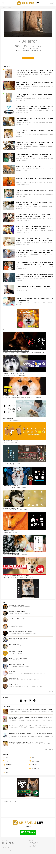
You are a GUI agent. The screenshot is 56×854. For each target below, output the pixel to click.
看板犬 (6, 773)
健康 (5, 769)
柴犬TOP (4, 7)
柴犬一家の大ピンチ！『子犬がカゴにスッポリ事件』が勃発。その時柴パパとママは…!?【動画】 (34, 203)
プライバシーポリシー (33, 845)
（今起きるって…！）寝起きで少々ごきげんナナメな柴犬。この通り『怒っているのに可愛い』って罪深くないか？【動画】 (34, 239)
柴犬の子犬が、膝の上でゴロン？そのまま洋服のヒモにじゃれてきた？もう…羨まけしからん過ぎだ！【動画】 (34, 227)
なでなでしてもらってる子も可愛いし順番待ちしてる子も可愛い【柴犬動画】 (34, 131)
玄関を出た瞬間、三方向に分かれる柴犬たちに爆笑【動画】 (34, 287)
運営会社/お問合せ (33, 847)
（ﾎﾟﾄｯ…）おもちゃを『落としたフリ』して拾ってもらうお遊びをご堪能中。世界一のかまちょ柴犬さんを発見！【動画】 (34, 251)
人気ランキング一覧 (49, 749)
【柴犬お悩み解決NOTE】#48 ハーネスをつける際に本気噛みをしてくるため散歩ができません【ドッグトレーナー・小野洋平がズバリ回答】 (34, 264)
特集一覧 (51, 692)
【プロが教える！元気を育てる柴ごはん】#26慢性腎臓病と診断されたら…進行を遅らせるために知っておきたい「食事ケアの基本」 (34, 276)
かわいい (6, 758)
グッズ (6, 762)
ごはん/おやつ (34, 765)
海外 (31, 758)
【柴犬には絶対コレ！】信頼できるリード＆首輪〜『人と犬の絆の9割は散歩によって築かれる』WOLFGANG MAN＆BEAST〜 (34, 108)
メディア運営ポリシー (33, 844)
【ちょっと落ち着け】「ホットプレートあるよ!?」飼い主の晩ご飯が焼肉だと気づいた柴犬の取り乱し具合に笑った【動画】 (34, 71)
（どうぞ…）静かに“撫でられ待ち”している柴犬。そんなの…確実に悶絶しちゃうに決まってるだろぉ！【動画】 (34, 215)
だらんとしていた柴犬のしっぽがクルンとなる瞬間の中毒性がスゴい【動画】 (34, 95)
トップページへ (27, 58)
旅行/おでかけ (7, 765)
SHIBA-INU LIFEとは (33, 842)
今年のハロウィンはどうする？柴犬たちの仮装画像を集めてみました (34, 179)
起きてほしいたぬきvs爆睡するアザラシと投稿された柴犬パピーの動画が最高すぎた (34, 299)
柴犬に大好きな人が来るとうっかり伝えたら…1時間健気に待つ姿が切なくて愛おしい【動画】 (34, 83)
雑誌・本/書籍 (34, 762)
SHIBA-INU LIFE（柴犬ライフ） (11, 801)
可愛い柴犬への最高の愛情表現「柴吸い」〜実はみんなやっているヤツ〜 (34, 191)
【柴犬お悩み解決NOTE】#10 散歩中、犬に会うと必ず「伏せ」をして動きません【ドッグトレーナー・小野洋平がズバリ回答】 (34, 156)
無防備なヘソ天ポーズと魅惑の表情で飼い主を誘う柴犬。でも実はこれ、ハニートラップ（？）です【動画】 (34, 143)
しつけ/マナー (34, 769)
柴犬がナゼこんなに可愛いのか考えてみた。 (29, 166)
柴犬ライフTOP (6, 847)
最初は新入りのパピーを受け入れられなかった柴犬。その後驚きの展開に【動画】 (34, 119)
